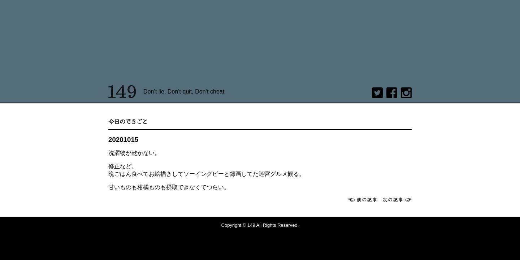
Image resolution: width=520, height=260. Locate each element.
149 (122, 91)
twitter (377, 92)
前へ (362, 199)
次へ (397, 199)
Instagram (406, 92)
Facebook (391, 92)
